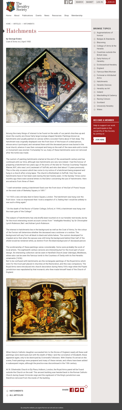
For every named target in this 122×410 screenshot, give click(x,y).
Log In (100, 2)
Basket (89, 2)
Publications (27, 15)
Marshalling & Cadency (107, 95)
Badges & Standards (106, 39)
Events (39, 15)
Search (79, 2)
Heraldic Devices (104, 85)
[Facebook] (66, 1)
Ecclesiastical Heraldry (107, 64)
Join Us (111, 2)
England (100, 68)
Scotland (101, 102)
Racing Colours (103, 99)
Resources (56, 15)
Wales (99, 109)
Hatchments (16, 391)
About (16, 15)
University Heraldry (105, 106)
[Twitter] (71, 1)
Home (8, 15)
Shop (66, 15)
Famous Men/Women (106, 72)
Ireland (100, 92)
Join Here (99, 140)
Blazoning (101, 42)
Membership (77, 15)
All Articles (16, 395)
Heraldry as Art (103, 88)
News (46, 15)
